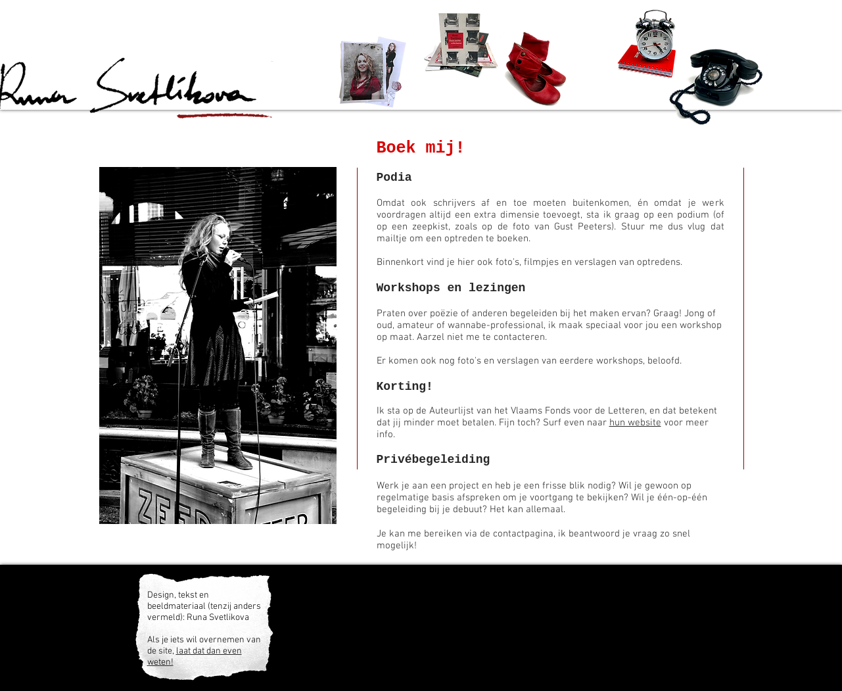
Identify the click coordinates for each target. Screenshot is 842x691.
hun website (635, 423)
